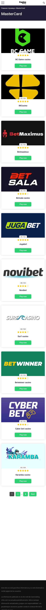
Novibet (23, 290)
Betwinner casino (23, 382)
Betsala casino (23, 198)
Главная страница (8, 8)
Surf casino (23, 336)
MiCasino (23, 105)
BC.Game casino (23, 59)
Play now (23, 66)
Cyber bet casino (23, 429)
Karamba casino (23, 475)
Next (33, 494)
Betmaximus (23, 152)
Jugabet (23, 244)
